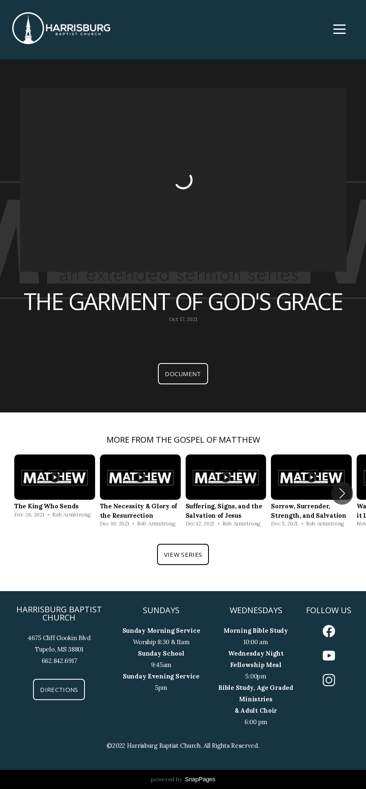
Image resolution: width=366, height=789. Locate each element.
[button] (342, 493)
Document (183, 374)
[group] (54, 488)
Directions (59, 689)
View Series (183, 554)
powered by (183, 779)
